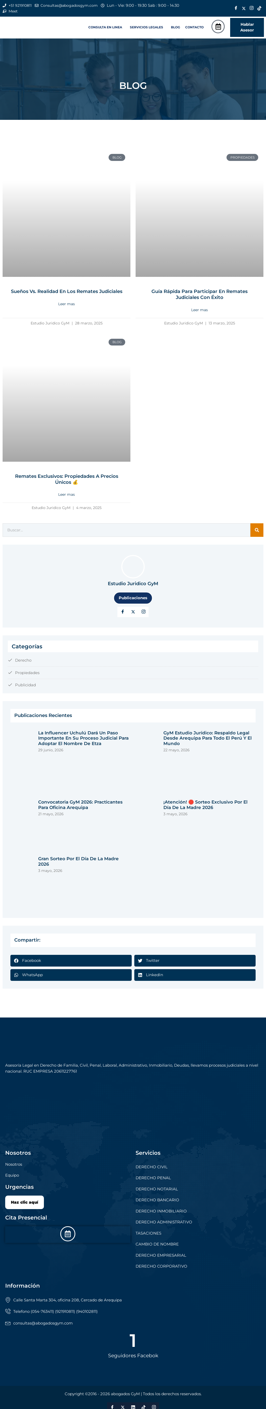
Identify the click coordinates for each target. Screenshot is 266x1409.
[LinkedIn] (143, 611)
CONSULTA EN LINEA (105, 28)
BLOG (175, 28)
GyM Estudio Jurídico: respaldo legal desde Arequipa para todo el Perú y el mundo (207, 738)
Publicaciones (133, 597)
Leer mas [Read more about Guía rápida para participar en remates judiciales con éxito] (199, 310)
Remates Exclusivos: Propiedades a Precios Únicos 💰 (66, 479)
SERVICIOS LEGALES (146, 28)
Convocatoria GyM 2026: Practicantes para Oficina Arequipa (80, 804)
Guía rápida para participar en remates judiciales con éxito (199, 295)
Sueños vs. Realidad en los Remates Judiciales (66, 292)
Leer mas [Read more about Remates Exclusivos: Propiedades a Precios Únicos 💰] (66, 494)
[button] (106, 28)
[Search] (256, 530)
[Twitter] (244, 8)
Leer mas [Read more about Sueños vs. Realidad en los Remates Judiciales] (66, 304)
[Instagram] (252, 8)
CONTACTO (194, 28)
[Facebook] (236, 8)
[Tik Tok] (259, 8)
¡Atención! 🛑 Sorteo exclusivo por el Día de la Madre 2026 (205, 804)
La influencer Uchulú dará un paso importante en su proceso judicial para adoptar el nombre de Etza (83, 738)
